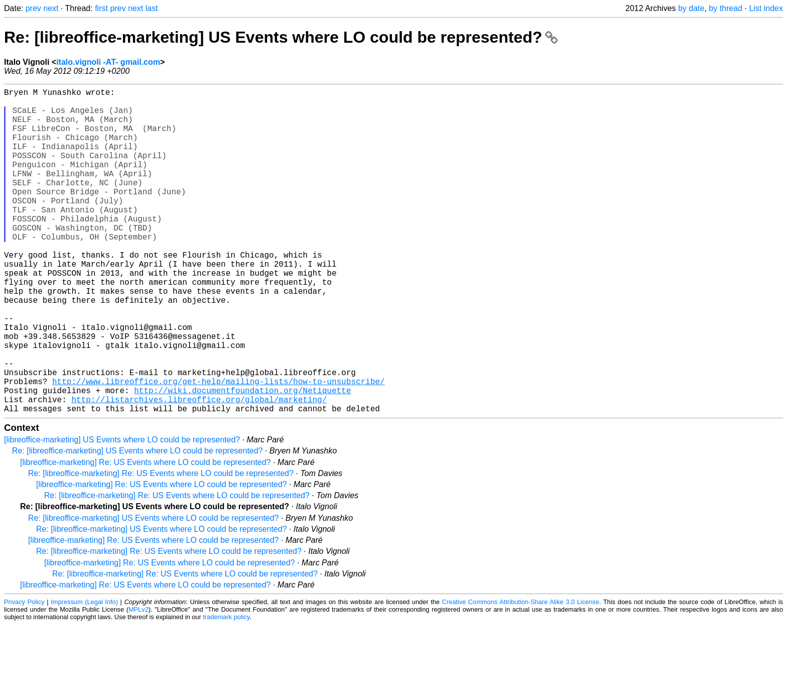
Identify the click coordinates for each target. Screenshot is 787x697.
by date (691, 8)
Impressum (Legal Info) (84, 674)
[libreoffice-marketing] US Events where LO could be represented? (122, 512)
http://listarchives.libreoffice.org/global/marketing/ (199, 469)
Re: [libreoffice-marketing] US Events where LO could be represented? (281, 37)
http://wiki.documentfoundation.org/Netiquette (242, 458)
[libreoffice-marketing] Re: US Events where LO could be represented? (145, 534)
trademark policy (226, 689)
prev (33, 8)
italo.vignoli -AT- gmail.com (108, 62)
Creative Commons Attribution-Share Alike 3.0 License (520, 674)
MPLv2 (138, 681)
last (152, 8)
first (101, 8)
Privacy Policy (24, 674)
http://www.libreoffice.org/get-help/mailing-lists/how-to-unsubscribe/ (218, 447)
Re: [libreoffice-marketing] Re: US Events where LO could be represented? (161, 545)
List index (766, 8)
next (50, 8)
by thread (725, 8)
